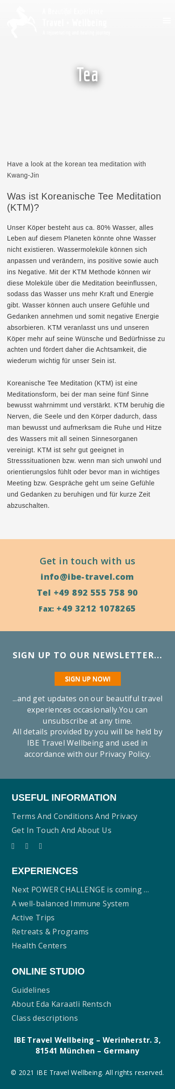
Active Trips (33, 917)
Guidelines (31, 990)
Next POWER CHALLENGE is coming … (80, 889)
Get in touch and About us (62, 830)
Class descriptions (45, 1018)
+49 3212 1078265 (96, 608)
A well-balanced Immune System (70, 903)
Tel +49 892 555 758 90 (87, 592)
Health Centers (39, 945)
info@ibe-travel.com (87, 576)
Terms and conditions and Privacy (75, 816)
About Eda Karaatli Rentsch (61, 1004)
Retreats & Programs (50, 931)
